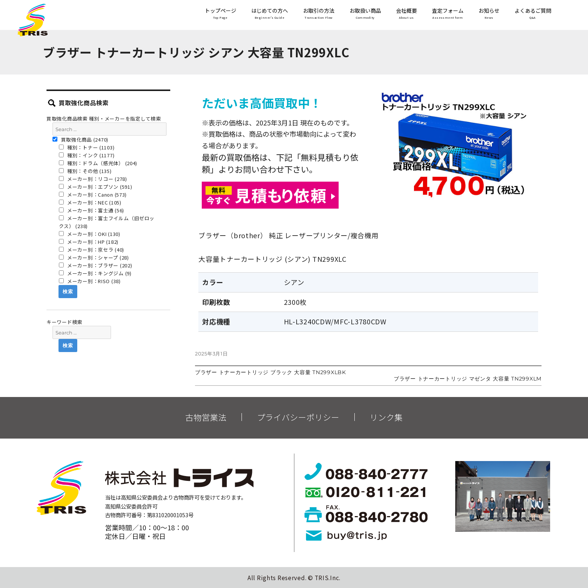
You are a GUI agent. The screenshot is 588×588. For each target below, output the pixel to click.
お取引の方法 (318, 14)
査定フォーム (448, 14)
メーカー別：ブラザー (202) (95, 265)
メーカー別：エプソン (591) (95, 186)
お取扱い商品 (365, 14)
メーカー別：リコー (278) (93, 178)
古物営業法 (205, 417)
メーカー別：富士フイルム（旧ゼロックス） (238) (107, 222)
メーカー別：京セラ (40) (91, 249)
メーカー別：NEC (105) (90, 202)
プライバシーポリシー (298, 417)
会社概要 (406, 14)
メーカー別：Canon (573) (93, 194)
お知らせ (489, 14)
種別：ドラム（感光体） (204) (98, 163)
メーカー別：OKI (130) (89, 233)
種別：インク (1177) (87, 155)
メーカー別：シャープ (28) (94, 257)
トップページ (220, 14)
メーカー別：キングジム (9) (95, 273)
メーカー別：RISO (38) (90, 281)
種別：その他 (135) (85, 171)
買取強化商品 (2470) (80, 139)
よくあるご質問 (532, 14)
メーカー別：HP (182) (89, 241)
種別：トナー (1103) (87, 147)
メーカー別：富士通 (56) (91, 210)
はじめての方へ (269, 14)
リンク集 (386, 417)
